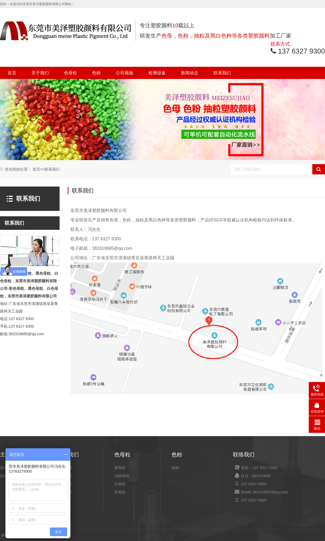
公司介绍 (64, 468)
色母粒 (70, 73)
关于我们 (40, 73)
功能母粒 (121, 476)
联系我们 (222, 73)
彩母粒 (120, 492)
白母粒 (120, 484)
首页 (12, 73)
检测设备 (157, 73)
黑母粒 (120, 468)
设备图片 (64, 484)
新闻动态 (189, 73)
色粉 (96, 73)
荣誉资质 (64, 492)
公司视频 (124, 73)
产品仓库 (64, 476)
